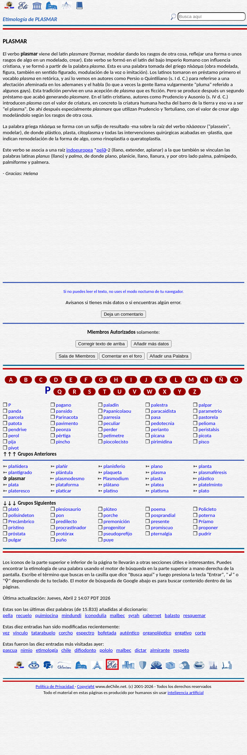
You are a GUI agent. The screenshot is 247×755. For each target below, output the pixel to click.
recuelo (24, 615)
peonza (63, 429)
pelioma (207, 423)
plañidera (18, 466)
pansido (64, 411)
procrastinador (71, 527)
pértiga (63, 435)
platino (110, 491)
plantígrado (20, 472)
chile (66, 650)
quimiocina (46, 615)
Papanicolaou (117, 411)
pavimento (67, 423)
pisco (204, 442)
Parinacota (67, 417)
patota (15, 423)
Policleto (207, 509)
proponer (208, 527)
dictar (141, 650)
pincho (63, 442)
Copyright (86, 686)
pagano (63, 405)
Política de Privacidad (55, 686)
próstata (16, 534)
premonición (116, 521)
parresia (111, 417)
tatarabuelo (43, 633)
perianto (160, 429)
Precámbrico (21, 521)
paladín (111, 405)
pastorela (208, 417)
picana (158, 435)
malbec (117, 615)
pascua (10, 650)
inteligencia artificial (186, 692)
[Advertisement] (123, 229)
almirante (160, 650)
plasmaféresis (213, 472)
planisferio (114, 466)
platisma (160, 491)
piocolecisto (115, 442)
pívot (13, 448)
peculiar (111, 423)
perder (110, 429)
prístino (16, 527)
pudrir (205, 534)
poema (158, 509)
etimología (47, 650)
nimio (27, 650)
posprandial (163, 515)
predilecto (66, 521)
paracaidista (163, 411)
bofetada (107, 633)
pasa (156, 417)
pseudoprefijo (117, 534)
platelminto (211, 485)
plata (13, 485)
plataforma (67, 485)
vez (6, 633)
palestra (159, 405)
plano (157, 466)
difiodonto (85, 650)
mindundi (71, 615)
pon (60, 515)
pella (8, 615)
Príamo (206, 521)
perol (13, 435)
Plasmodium (116, 478)
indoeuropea (79, 150)
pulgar (14, 540)
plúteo (110, 509)
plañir (62, 466)
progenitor (114, 527)
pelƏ (101, 150)
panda (14, 411)
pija (12, 442)
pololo (106, 650)
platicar (63, 491)
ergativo (183, 633)
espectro (85, 633)
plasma (158, 472)
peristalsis (209, 429)
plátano (111, 485)
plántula (64, 472)
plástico (206, 478)
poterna (207, 515)
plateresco (19, 491)
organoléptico (157, 633)
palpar (205, 405)
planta (205, 466)
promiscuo (162, 527)
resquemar (194, 615)
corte (200, 633)
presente (160, 521)
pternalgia (161, 534)
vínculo (20, 633)
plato (204, 491)
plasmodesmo (69, 478)
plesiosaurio (68, 509)
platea (157, 485)
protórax (64, 534)
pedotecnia (162, 423)
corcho (66, 633)
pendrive (17, 429)
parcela (15, 417)
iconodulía (95, 615)
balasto (172, 615)
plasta (156, 478)
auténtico (129, 633)
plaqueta (112, 472)
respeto (181, 650)
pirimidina (161, 442)
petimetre (113, 435)
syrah (133, 615)
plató (13, 509)
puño (61, 540)
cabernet (152, 615)
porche (110, 515)
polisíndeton (21, 515)
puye (108, 540)
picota (205, 435)
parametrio (210, 411)
